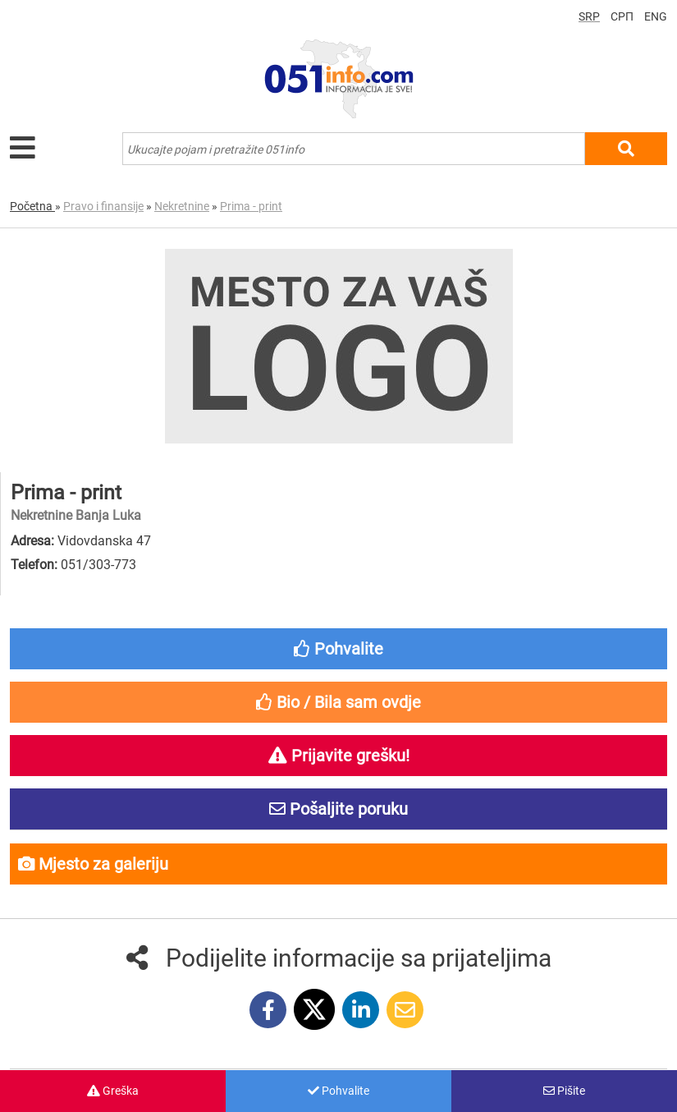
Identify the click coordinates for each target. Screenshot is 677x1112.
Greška (113, 1090)
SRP (589, 16)
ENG (655, 16)
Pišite (564, 1090)
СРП (622, 16)
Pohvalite (338, 1090)
